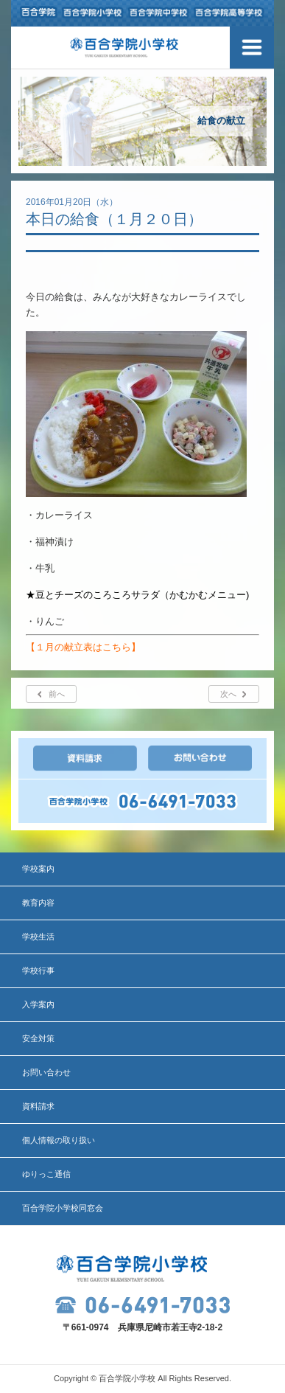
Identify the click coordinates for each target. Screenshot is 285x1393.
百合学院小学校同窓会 (62, 1207)
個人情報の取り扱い (58, 1140)
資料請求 (38, 1106)
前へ (57, 693)
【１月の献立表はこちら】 (83, 647)
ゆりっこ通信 (46, 1174)
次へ (228, 693)
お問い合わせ (46, 1072)
